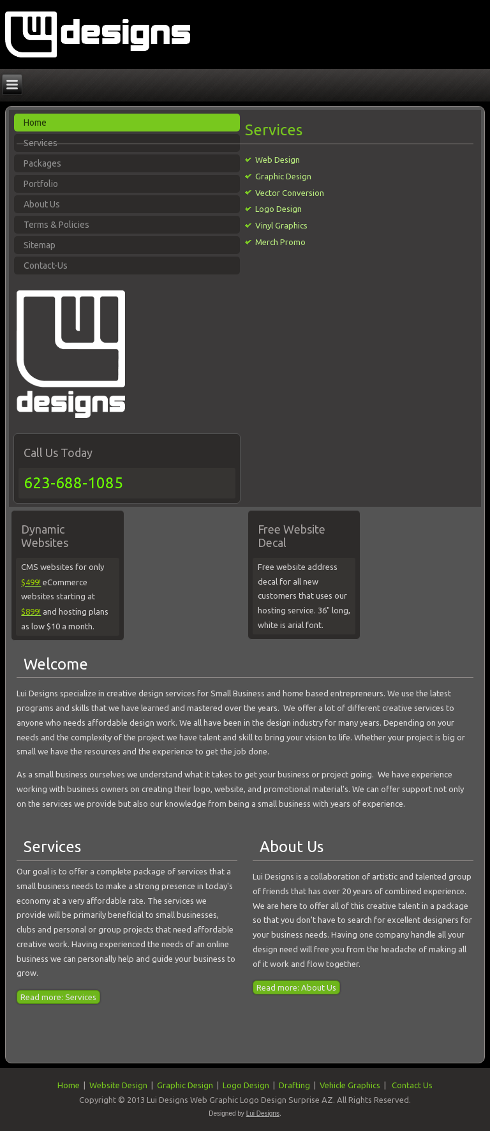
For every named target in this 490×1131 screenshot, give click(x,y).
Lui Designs (262, 1113)
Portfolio (41, 184)
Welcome (56, 664)
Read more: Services (58, 996)
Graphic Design (283, 176)
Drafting (294, 1085)
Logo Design (278, 208)
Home (68, 1085)
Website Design (118, 1085)
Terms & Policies (56, 225)
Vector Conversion (289, 192)
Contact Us (412, 1085)
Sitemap (40, 245)
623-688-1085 (73, 482)
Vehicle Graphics (350, 1085)
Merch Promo (280, 241)
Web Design (277, 159)
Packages (42, 163)
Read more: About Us (296, 987)
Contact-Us (46, 265)
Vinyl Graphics (281, 225)
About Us (42, 204)
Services (52, 846)
